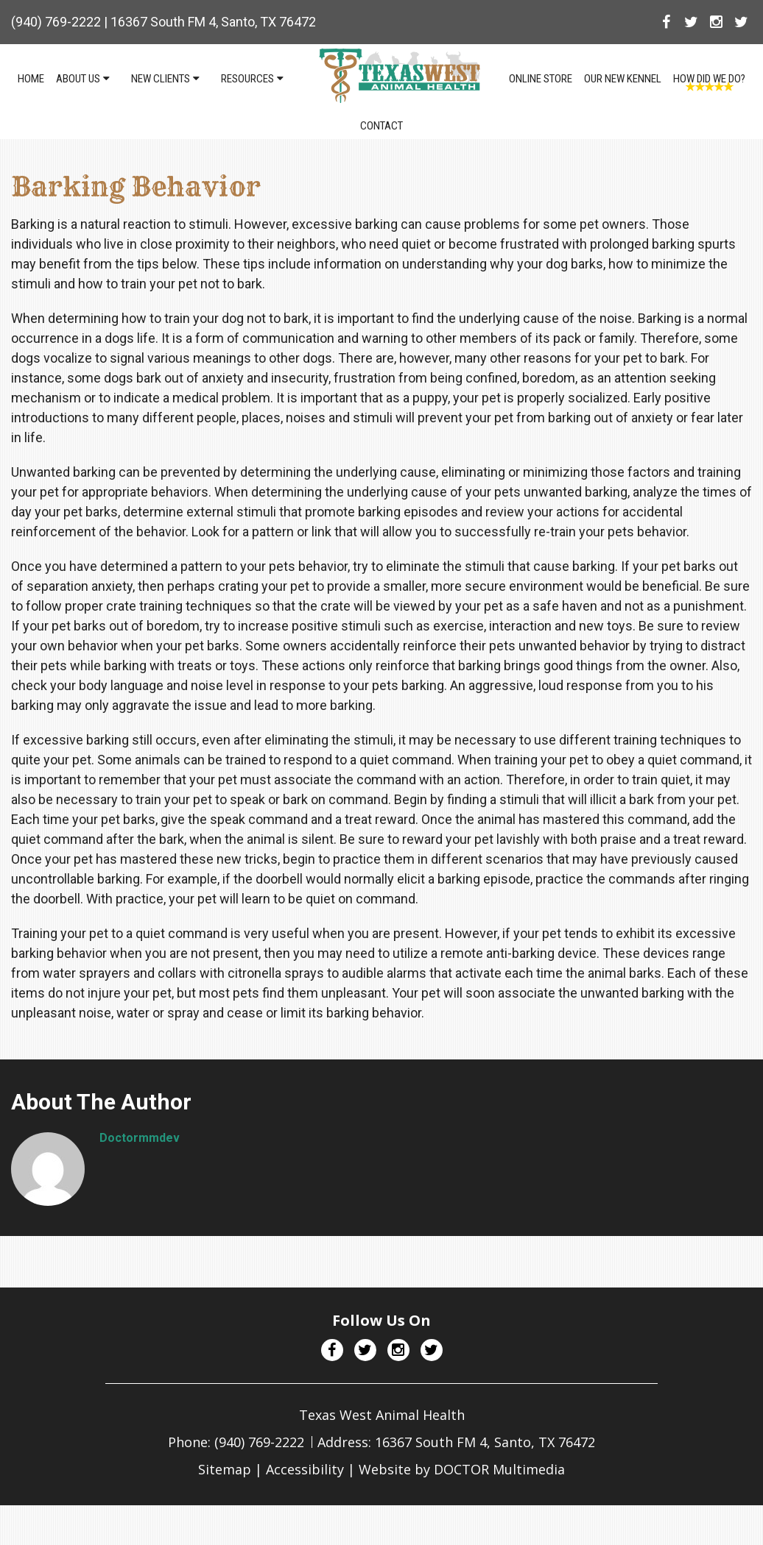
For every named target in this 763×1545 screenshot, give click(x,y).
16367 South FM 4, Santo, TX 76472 (213, 21)
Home (31, 78)
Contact (381, 125)
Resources (247, 78)
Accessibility (305, 1469)
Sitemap (224, 1469)
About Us (78, 78)
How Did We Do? (709, 78)
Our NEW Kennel (622, 78)
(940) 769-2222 (56, 21)
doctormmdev (139, 1138)
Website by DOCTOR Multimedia (462, 1469)
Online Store (540, 78)
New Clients (160, 78)
